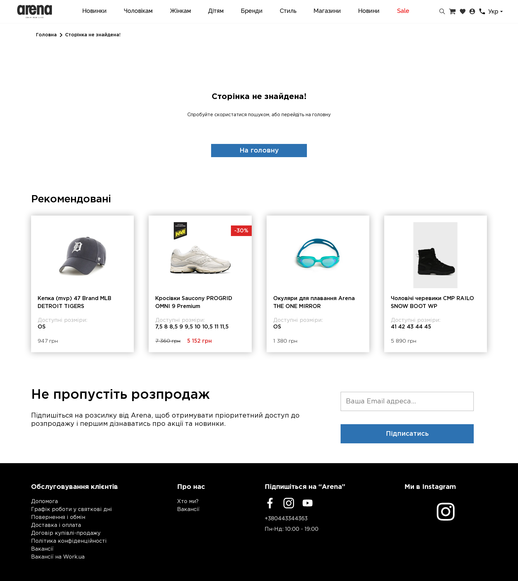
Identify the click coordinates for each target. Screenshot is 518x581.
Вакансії (42, 549)
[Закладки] (462, 11)
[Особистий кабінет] (472, 11)
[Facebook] (270, 503)
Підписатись (407, 434)
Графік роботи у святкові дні (71, 509)
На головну (259, 151)
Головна (46, 35)
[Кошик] (452, 11)
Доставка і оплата (56, 525)
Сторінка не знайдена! (93, 35)
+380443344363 (286, 518)
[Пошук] (442, 11)
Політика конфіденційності (69, 541)
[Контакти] (482, 11)
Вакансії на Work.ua (58, 557)
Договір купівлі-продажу (65, 533)
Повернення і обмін (58, 517)
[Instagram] (288, 503)
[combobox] (496, 12)
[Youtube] (307, 503)
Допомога (44, 501)
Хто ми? (188, 501)
